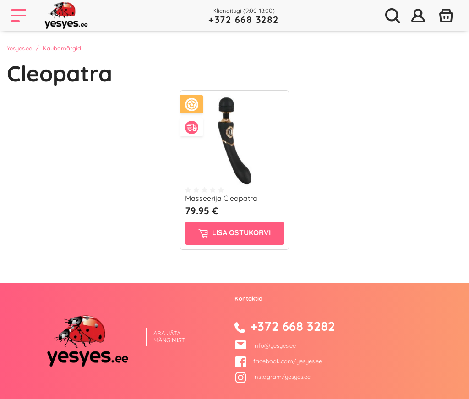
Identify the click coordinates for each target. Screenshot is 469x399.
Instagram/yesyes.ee (272, 376)
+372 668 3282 (243, 19)
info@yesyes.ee (274, 345)
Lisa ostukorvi (234, 233)
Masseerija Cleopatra (221, 198)
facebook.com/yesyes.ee (278, 361)
